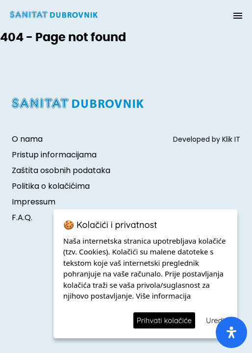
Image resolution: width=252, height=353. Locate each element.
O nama (27, 139)
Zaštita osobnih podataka (61, 170)
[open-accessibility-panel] (231, 332)
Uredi (215, 320)
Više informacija (163, 296)
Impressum (33, 201)
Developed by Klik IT (206, 139)
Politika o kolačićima (51, 186)
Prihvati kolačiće (164, 320)
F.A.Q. (22, 217)
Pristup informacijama (54, 154)
